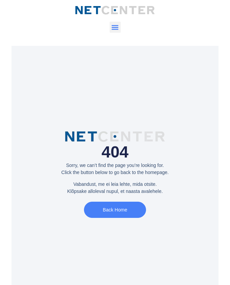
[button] (115, 27)
